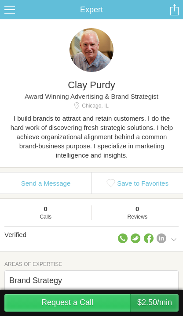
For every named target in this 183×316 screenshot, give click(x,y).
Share (174, 9)
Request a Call (110, 303)
